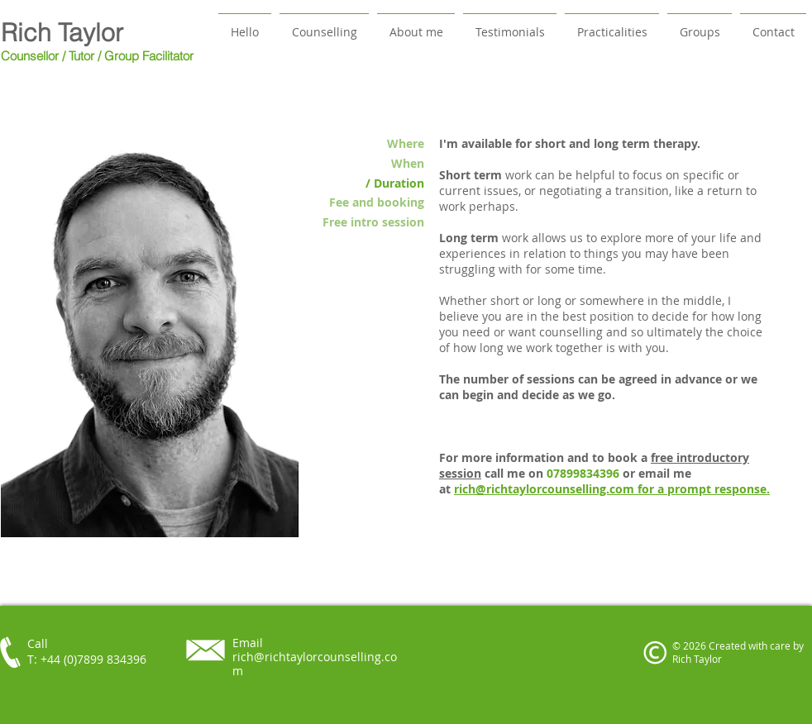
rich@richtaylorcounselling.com (546, 489)
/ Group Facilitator (145, 56)
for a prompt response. (704, 489)
